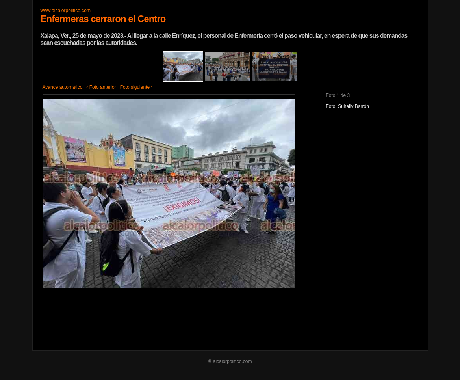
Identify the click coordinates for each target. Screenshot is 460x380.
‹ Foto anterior (101, 87)
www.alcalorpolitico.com (66, 10)
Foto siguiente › (136, 87)
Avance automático (63, 87)
